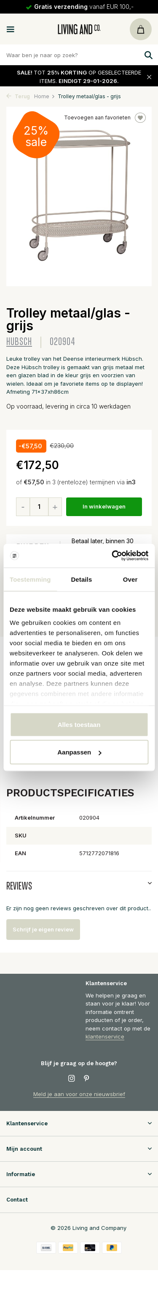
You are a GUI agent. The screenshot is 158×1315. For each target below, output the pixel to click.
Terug (18, 96)
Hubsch (19, 342)
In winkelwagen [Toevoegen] (104, 506)
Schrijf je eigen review (43, 929)
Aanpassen (79, 752)
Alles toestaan (79, 724)
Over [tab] (130, 579)
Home (44, 96)
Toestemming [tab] (30, 579)
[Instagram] (71, 1079)
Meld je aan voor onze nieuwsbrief (79, 1094)
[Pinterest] (86, 1079)
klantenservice (105, 1036)
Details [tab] (81, 579)
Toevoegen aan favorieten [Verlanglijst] (105, 118)
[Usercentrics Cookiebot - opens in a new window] (112, 555)
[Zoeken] (79, 54)
